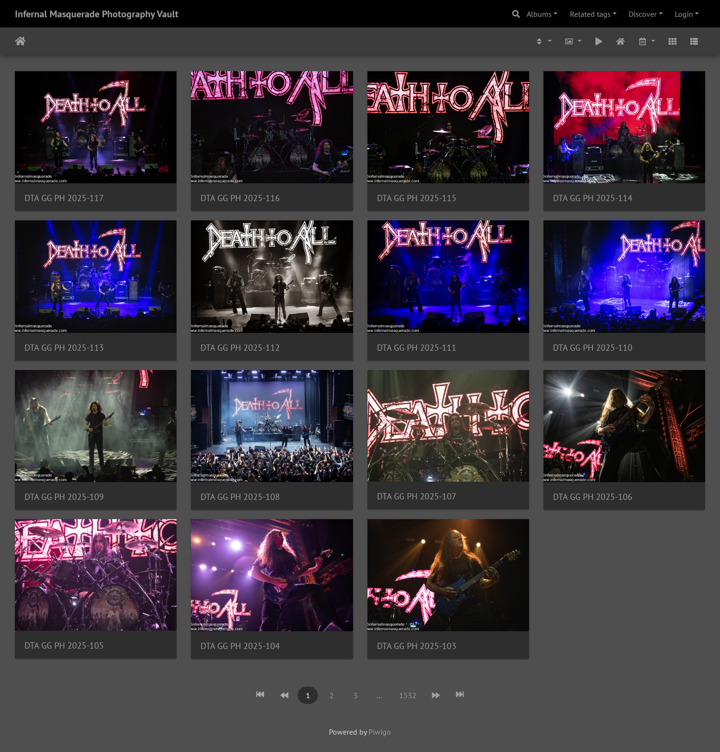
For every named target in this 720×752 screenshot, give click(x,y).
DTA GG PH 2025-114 (592, 198)
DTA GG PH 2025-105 (64, 645)
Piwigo (379, 732)
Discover (643, 14)
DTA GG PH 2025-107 (416, 496)
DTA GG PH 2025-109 (64, 497)
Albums (539, 14)
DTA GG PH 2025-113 (64, 348)
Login (684, 14)
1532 (408, 695)
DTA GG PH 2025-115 (416, 198)
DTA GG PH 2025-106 (592, 497)
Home (20, 41)
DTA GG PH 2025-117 (64, 198)
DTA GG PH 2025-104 (240, 646)
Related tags (590, 14)
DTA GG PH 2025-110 (592, 348)
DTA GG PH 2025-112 (240, 348)
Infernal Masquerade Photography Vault (96, 14)
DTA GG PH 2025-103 (416, 646)
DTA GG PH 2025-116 (240, 198)
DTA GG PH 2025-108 (240, 497)
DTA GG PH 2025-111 (416, 348)
